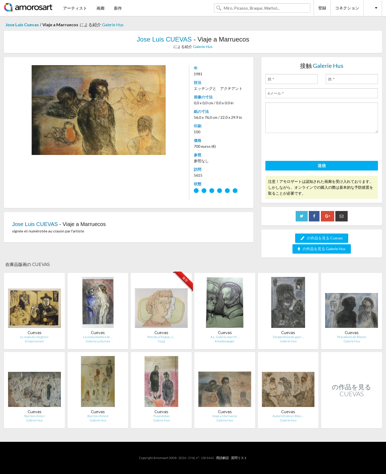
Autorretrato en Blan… (288, 416)
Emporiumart (34, 341)
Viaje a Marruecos (224, 416)
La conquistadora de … (98, 337)
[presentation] (306, 147)
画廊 (100, 8)
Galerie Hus (113, 24)
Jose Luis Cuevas (22, 24)
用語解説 (222, 458)
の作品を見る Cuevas (321, 238)
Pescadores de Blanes (351, 337)
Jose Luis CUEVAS (164, 39)
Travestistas (161, 416)
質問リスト (239, 458)
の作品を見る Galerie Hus (322, 248)
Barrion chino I (34, 416)
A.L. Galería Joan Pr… (224, 337)
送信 (322, 165)
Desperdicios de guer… (288, 337)
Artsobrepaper (225, 341)
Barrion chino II (97, 416)
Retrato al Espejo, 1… (161, 337)
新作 (118, 8)
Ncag (161, 341)
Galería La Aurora (98, 341)
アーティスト (75, 8)
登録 (322, 7)
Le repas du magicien (34, 337)
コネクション (347, 7)
